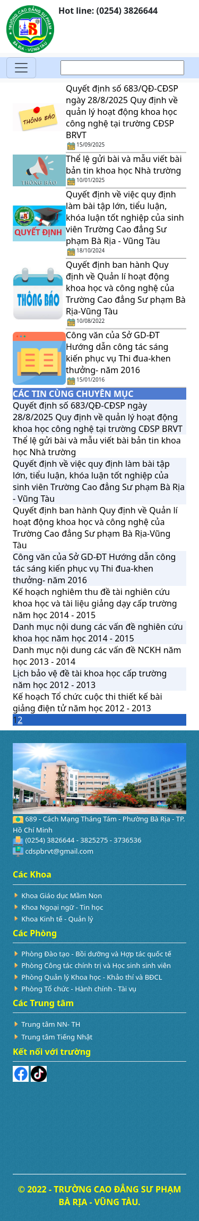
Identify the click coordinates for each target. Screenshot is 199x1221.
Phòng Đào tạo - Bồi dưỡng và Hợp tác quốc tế (96, 953)
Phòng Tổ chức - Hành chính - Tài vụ (78, 988)
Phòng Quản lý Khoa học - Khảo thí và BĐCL (91, 977)
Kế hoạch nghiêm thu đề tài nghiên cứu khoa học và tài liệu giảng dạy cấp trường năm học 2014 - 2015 (95, 603)
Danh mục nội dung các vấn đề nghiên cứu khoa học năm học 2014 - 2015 (98, 632)
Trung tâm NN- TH (50, 1024)
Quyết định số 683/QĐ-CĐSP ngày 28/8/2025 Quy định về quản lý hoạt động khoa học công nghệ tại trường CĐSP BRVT (122, 112)
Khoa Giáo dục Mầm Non (61, 895)
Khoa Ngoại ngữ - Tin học (62, 907)
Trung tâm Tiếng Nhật (56, 1037)
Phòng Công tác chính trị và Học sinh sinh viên (96, 965)
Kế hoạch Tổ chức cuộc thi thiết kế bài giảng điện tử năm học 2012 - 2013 (87, 702)
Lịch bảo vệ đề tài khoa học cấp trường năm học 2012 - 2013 (90, 679)
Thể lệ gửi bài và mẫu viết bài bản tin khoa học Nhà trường (124, 164)
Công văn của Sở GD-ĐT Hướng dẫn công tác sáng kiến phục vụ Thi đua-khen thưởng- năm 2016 (118, 352)
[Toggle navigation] (21, 67)
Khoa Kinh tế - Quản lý (57, 919)
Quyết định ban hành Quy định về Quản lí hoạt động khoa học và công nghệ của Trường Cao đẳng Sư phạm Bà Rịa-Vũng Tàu (126, 288)
